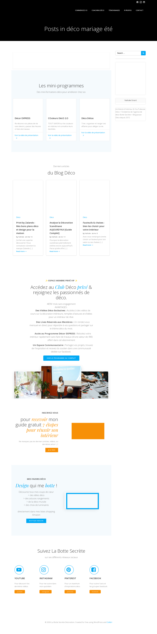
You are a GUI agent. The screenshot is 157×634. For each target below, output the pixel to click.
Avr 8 (96, 235)
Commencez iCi (81, 10)
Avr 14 (63, 238)
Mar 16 (29, 238)
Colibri (109, 627)
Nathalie (21, 238)
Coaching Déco (98, 10)
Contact (139, 10)
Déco (18, 219)
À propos (128, 10)
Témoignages (114, 10)
